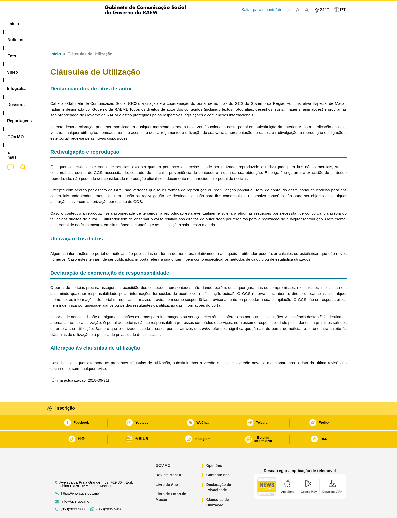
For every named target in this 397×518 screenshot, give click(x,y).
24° (324, 10)
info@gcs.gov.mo (75, 486)
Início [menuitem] (60, 24)
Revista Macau (168, 460)
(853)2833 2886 (73, 494)
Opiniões (214, 450)
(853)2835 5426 (109, 494)
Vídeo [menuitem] (127, 24)
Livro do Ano (167, 469)
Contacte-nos (218, 460)
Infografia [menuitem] (152, 24)
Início (55, 38)
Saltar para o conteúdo (261, 10)
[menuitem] (84, 24)
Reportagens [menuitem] (210, 24)
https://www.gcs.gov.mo (80, 478)
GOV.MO (163, 450)
